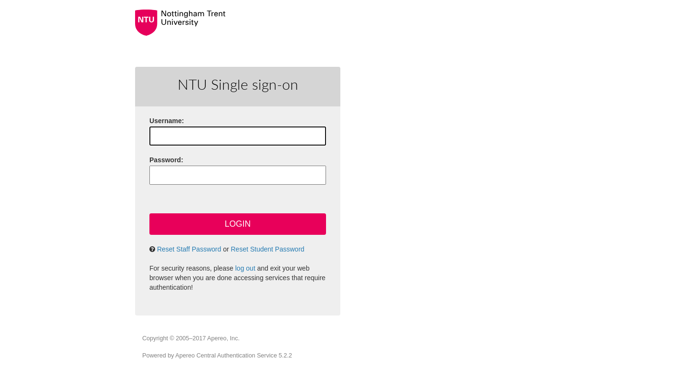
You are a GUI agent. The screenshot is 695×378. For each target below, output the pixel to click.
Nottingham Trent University (312, 23)
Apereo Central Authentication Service (233, 355)
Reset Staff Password (189, 249)
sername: (166, 121)
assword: (166, 160)
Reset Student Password (268, 249)
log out (245, 268)
